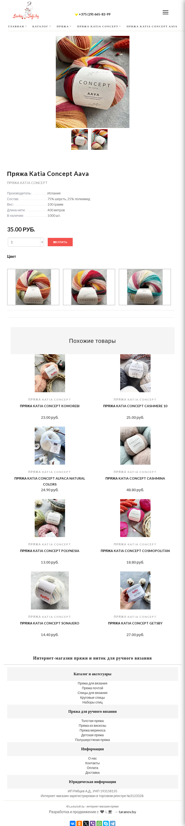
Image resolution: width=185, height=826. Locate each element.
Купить (60, 242)
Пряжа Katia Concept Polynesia (50, 551)
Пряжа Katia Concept (27, 183)
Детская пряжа (92, 735)
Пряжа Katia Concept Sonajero (50, 623)
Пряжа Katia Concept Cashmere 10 (135, 406)
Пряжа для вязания (92, 683)
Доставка (92, 772)
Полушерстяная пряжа (92, 740)
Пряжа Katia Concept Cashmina (135, 478)
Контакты (92, 763)
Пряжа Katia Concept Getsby (135, 623)
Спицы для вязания (93, 693)
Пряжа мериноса (92, 730)
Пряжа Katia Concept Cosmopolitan (135, 551)
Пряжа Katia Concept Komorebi (50, 406)
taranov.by (127, 811)
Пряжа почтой (92, 688)
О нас (92, 758)
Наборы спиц (92, 702)
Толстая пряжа (92, 721)
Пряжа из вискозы (92, 725)
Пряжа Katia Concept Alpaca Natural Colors (49, 481)
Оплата (92, 768)
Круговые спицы (92, 697)
